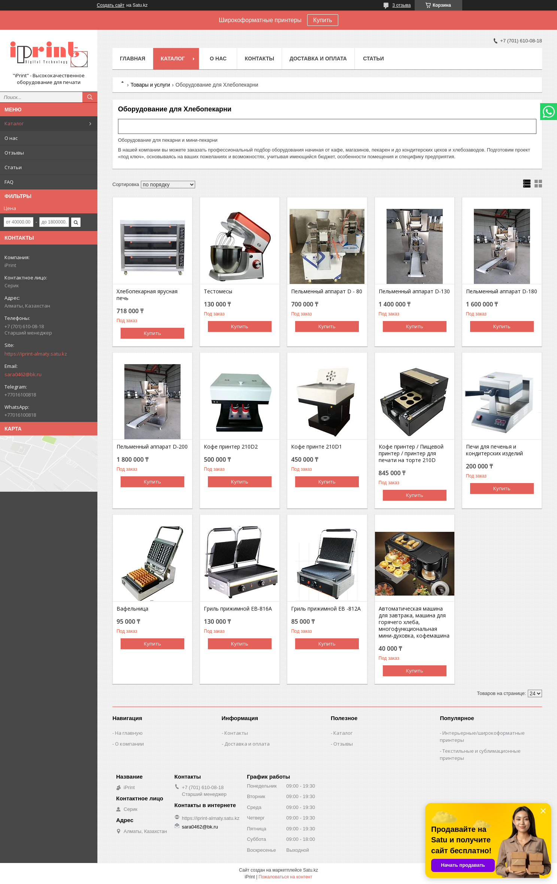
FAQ (8, 182)
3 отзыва (402, 5)
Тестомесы (218, 291)
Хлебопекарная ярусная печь (147, 295)
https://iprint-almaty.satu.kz (35, 353)
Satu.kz (310, 870)
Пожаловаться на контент (285, 876)
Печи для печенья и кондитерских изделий (494, 450)
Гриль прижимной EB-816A (238, 608)
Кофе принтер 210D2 (231, 446)
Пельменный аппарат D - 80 (326, 291)
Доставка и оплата (318, 59)
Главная (132, 59)
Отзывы (14, 152)
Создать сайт (111, 5)
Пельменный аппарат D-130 (414, 291)
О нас (11, 138)
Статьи (13, 167)
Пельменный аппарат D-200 (152, 446)
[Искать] (89, 97)
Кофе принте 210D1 (316, 446)
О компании (129, 743)
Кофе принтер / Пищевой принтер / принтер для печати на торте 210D (411, 453)
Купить (322, 20)
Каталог (14, 123)
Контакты (259, 59)
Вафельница (132, 608)
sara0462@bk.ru (23, 374)
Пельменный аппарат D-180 (501, 291)
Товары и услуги (150, 85)
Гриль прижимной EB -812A (326, 608)
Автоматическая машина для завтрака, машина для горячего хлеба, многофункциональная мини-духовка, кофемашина (414, 622)
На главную (129, 732)
